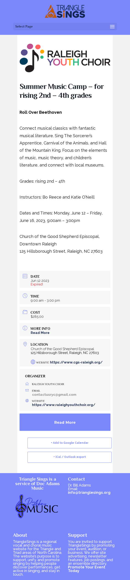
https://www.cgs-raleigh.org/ (76, 362)
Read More (40, 333)
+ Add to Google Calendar (69, 442)
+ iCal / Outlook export (69, 457)
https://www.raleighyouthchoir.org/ (63, 405)
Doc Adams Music (45, 486)
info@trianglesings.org (89, 492)
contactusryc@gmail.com (54, 394)
